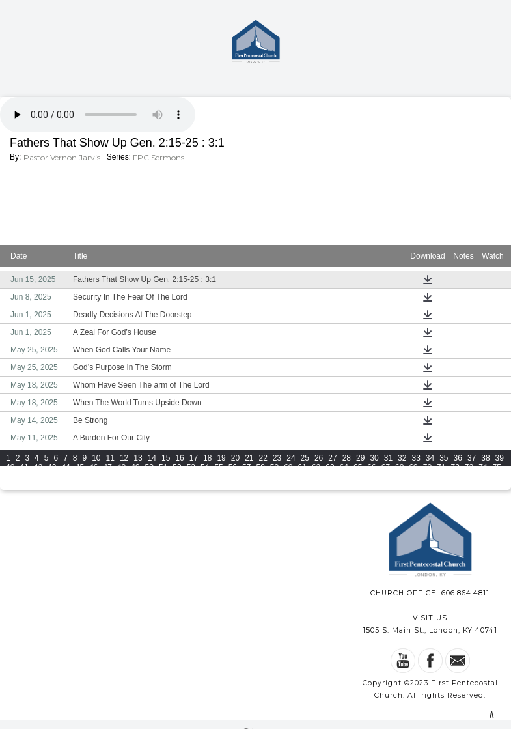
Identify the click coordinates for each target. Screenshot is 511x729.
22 (263, 458)
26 (318, 458)
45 (80, 467)
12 (124, 458)
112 (67, 485)
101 (364, 476)
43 (52, 467)
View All (301, 487)
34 (430, 458)
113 (85, 485)
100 (346, 476)
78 (38, 476)
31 (388, 458)
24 (290, 458)
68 (399, 467)
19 (221, 458)
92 (232, 476)
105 (437, 476)
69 (413, 467)
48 (121, 467)
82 (93, 476)
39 (499, 458)
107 (473, 476)
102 (382, 476)
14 (152, 458)
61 (302, 467)
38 (485, 458)
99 (329, 476)
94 (260, 476)
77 (24, 476)
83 (108, 476)
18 (207, 458)
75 (497, 467)
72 (455, 467)
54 (204, 467)
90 (204, 476)
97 (302, 476)
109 (12, 485)
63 (329, 467)
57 (246, 467)
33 (415, 458)
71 (441, 467)
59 (274, 467)
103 (400, 476)
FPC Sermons (158, 157)
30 (374, 458)
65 (357, 467)
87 (163, 476)
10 (96, 458)
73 (469, 467)
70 (427, 467)
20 (235, 458)
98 (316, 476)
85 (135, 476)
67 (385, 467)
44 (65, 467)
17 (193, 458)
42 (38, 467)
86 (149, 476)
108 (492, 476)
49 (135, 467)
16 (179, 458)
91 (218, 476)
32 (402, 458)
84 (121, 476)
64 (344, 467)
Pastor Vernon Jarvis (61, 157)
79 (52, 476)
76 (10, 476)
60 (288, 467)
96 (288, 476)
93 (246, 476)
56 (232, 467)
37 (471, 458)
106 (455, 476)
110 (30, 485)
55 (218, 467)
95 (274, 476)
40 (10, 467)
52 (177, 467)
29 (360, 458)
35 (443, 458)
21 (249, 458)
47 (108, 467)
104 (419, 476)
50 (149, 467)
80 (65, 476)
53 (191, 467)
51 (163, 467)
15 (165, 458)
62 (316, 467)
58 (260, 467)
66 (371, 467)
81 (80, 476)
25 (305, 458)
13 (137, 458)
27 (332, 458)
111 (48, 485)
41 (24, 467)
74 (482, 467)
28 (346, 458)
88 (177, 476)
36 (458, 458)
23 (277, 458)
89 (191, 476)
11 (110, 458)
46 (93, 467)
